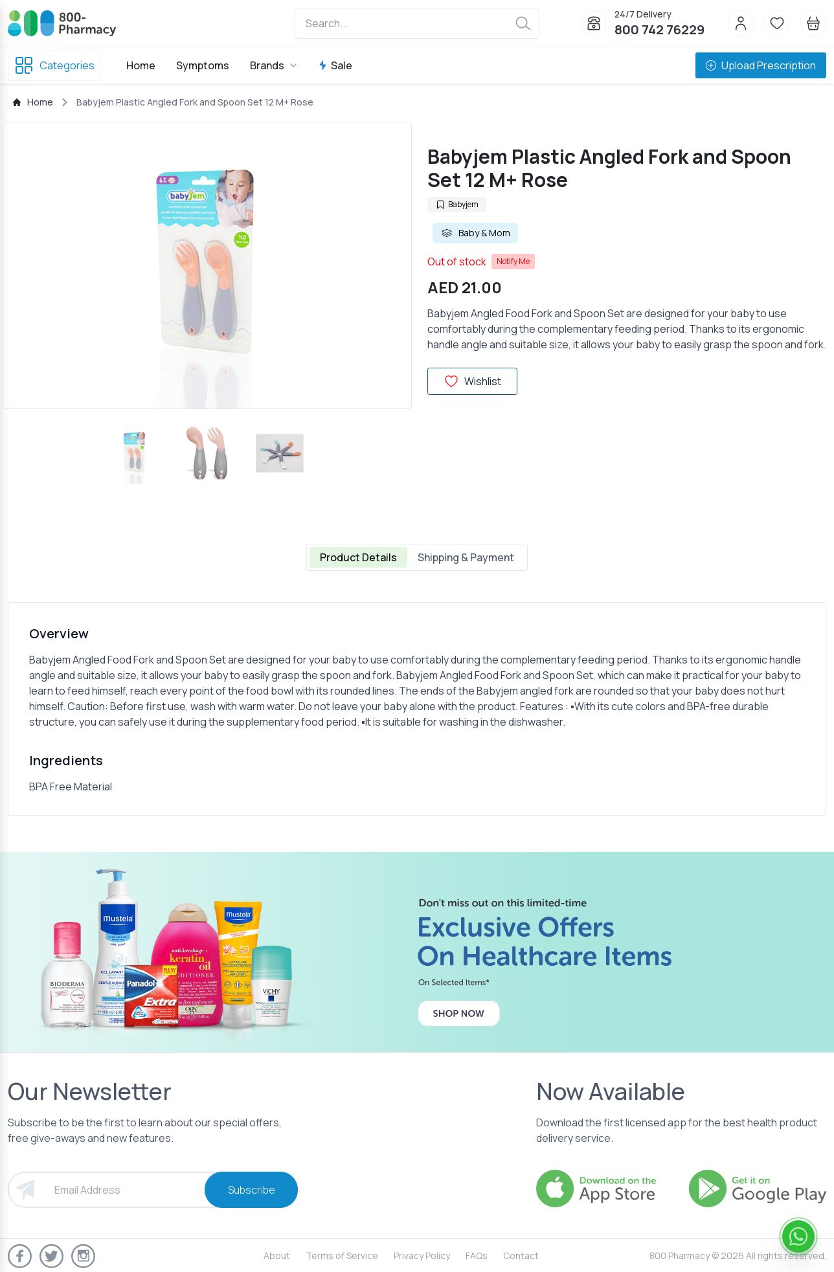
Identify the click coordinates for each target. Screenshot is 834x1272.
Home (140, 65)
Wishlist (472, 381)
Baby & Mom (475, 233)
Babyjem (457, 204)
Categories (54, 65)
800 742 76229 (659, 29)
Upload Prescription (761, 65)
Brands (273, 65)
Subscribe (251, 1190)
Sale (335, 65)
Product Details (358, 557)
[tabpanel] (417, 709)
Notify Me (513, 261)
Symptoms (202, 65)
